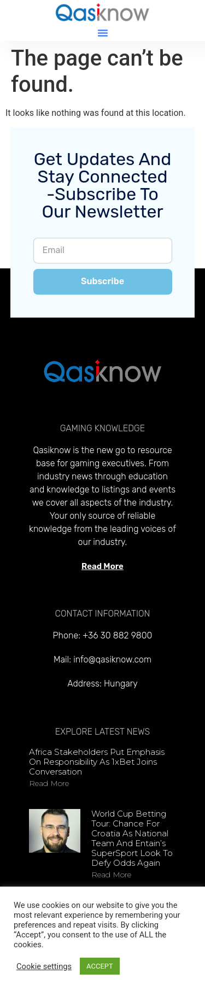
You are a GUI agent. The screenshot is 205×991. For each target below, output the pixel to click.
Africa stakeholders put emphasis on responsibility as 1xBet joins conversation (97, 762)
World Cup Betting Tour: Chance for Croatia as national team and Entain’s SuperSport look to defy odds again (132, 838)
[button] (103, 33)
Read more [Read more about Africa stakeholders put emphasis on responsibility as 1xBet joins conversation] (49, 783)
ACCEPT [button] (99, 966)
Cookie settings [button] (44, 966)
